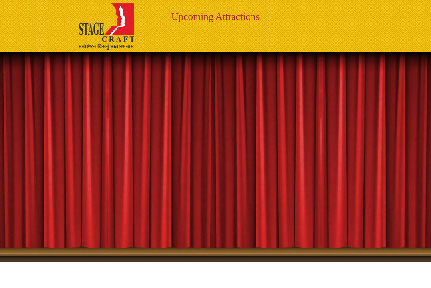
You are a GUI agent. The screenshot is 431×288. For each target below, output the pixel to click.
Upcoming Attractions (215, 16)
